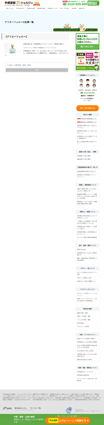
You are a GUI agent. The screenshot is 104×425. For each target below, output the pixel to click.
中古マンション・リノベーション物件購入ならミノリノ (47, 396)
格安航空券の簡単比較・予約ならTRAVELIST (87, 399)
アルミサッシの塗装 (83, 326)
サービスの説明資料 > (87, 98)
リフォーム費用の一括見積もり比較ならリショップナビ (79, 396)
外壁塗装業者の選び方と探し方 (86, 171)
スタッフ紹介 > (87, 100)
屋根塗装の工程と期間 (83, 159)
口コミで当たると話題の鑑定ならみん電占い (61, 399)
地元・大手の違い (64, 8)
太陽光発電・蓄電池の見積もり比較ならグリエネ (68, 398)
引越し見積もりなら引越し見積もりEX (81, 394)
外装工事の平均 (20, 8)
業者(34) (35, 47)
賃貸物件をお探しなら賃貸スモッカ (59, 394)
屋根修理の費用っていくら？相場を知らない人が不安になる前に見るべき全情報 (87, 196)
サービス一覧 (36, 408)
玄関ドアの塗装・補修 (83, 316)
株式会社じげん (21, 408)
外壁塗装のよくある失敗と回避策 (87, 342)
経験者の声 (82, 8)
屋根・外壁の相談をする (87, 108)
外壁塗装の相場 (31, 8)
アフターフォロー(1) (51, 47)
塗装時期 (74, 8)
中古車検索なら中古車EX (91, 398)
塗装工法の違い (81, 249)
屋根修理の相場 (41, 8)
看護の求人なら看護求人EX (40, 394)
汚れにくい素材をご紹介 (84, 278)
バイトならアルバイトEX (24, 394)
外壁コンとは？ (10, 8)
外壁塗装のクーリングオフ (85, 372)
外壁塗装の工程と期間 (83, 156)
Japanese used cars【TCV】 (23, 399)
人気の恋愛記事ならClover (39, 399)
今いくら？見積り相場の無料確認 (87, 237)
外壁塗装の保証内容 (83, 375)
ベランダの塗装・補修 (83, 319)
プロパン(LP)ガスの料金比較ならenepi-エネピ (40, 398)
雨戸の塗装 (80, 323)
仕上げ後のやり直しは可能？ (85, 351)
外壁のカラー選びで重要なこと (86, 281)
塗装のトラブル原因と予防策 (85, 338)
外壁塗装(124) (41, 47)
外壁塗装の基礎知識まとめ (86, 118)
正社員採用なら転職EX (9, 394)
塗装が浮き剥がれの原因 (84, 359)
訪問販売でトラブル (53, 8)
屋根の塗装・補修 (82, 313)
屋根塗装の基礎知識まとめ (86, 122)
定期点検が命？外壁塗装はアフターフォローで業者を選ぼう (43, 44)
